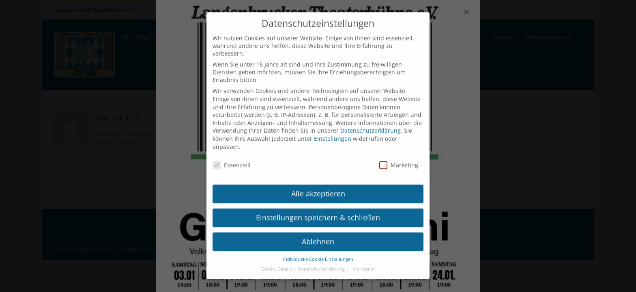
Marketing (398, 156)
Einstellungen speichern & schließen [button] (318, 209)
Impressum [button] (363, 260)
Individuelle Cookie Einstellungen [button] (318, 250)
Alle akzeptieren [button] (318, 185)
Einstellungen (332, 130)
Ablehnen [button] (318, 233)
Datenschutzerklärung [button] (322, 260)
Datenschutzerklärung (370, 122)
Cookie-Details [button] (277, 260)
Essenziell (232, 156)
